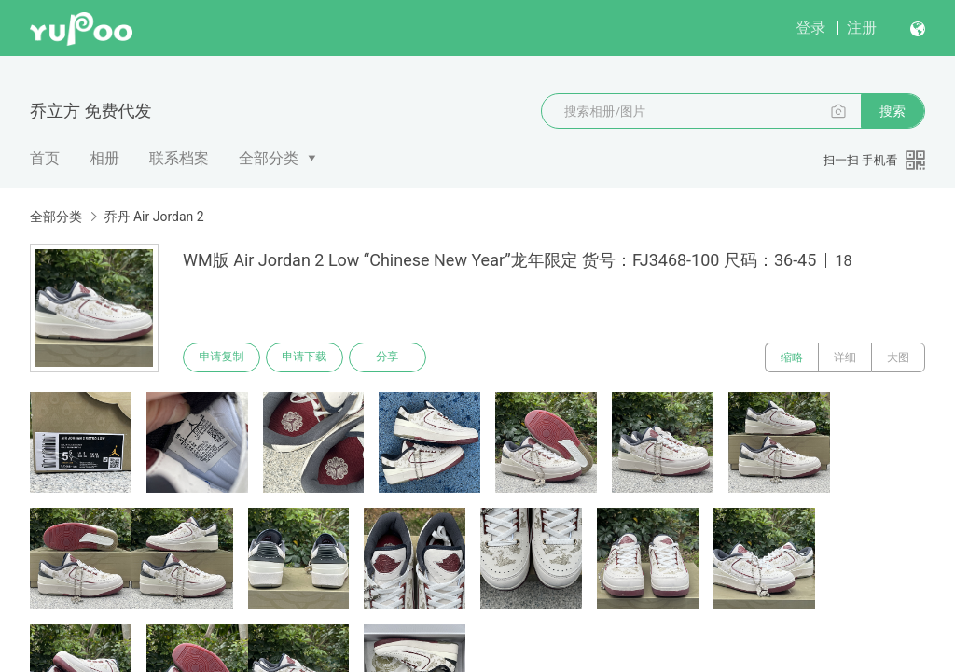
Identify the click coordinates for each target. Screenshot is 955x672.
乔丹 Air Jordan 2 (153, 216)
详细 (845, 357)
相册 (104, 158)
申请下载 (306, 357)
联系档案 (179, 158)
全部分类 (268, 158)
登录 (810, 27)
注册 (862, 27)
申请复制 (222, 357)
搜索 (892, 111)
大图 (898, 357)
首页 (45, 158)
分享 (390, 357)
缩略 (792, 357)
